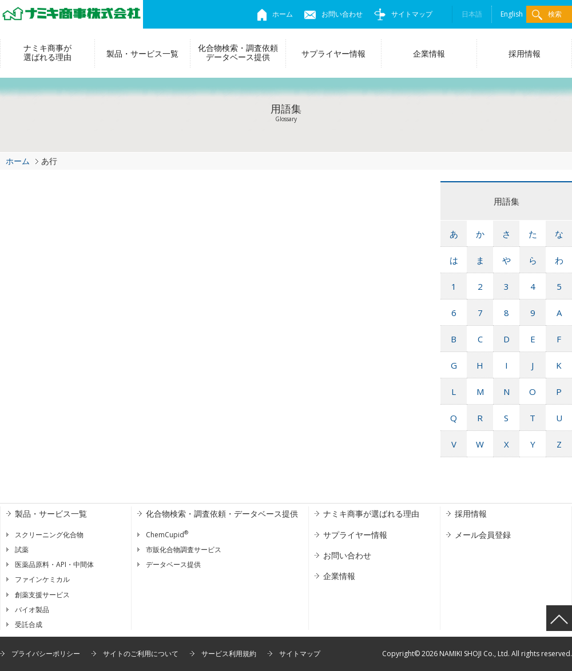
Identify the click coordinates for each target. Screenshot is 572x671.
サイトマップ (403, 14)
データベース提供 (173, 564)
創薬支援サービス (42, 595)
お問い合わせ (333, 14)
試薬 (22, 549)
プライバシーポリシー (45, 653)
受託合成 (28, 624)
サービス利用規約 (228, 653)
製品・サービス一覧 (142, 53)
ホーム (275, 14)
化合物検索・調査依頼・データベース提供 (222, 513)
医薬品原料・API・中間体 (54, 564)
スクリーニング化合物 (49, 535)
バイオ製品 (32, 609)
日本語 (472, 14)
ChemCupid (167, 535)
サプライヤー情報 (333, 53)
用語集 (506, 201)
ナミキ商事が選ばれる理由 (47, 52)
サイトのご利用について (140, 653)
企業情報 (429, 53)
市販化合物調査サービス (183, 549)
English (511, 14)
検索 (547, 14)
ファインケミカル (42, 579)
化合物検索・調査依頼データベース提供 (238, 52)
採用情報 (525, 53)
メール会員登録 (483, 534)
